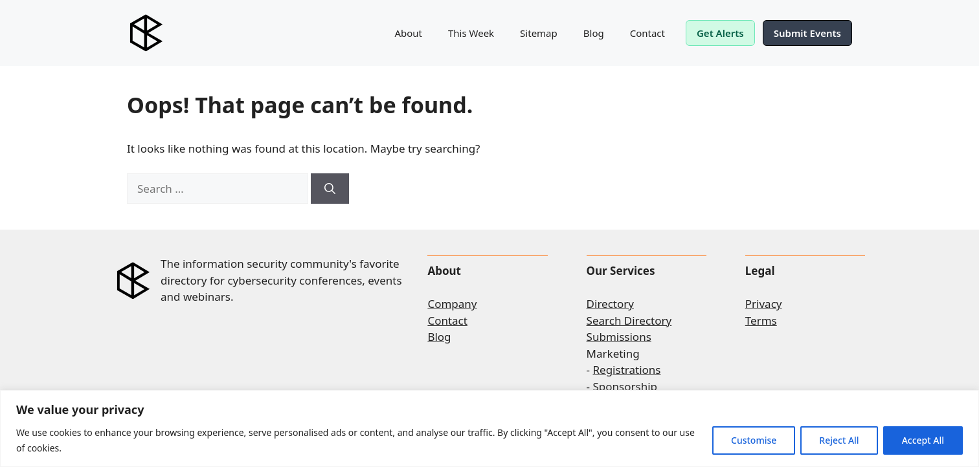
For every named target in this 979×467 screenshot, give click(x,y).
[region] (489, 428)
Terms (761, 320)
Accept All (923, 440)
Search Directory (629, 320)
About (408, 33)
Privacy (763, 303)
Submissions (619, 336)
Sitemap (538, 33)
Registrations (627, 369)
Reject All (839, 440)
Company (452, 303)
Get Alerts (720, 33)
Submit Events (807, 33)
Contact (647, 33)
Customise (753, 440)
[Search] (330, 188)
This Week (471, 33)
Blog (593, 33)
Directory (610, 303)
